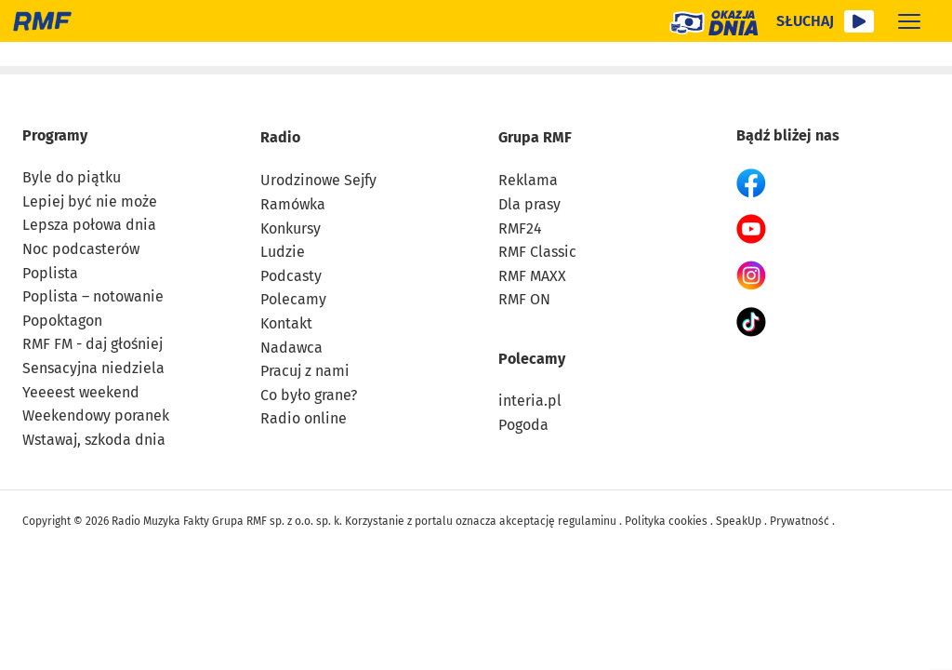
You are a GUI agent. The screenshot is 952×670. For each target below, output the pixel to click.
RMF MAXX (532, 275)
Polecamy (293, 299)
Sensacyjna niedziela (93, 367)
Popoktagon (62, 319)
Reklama (528, 180)
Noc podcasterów (80, 248)
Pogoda (523, 424)
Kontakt (286, 322)
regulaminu (587, 521)
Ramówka (292, 203)
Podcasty (291, 275)
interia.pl (530, 400)
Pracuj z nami (305, 370)
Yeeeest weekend (80, 391)
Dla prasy (529, 203)
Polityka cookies (666, 521)
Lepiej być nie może (89, 200)
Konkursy (290, 227)
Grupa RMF (535, 136)
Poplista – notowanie (93, 295)
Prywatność (799, 521)
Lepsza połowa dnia (89, 225)
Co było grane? (308, 394)
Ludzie (282, 251)
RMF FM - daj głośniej (92, 344)
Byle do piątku (71, 176)
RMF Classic (537, 251)
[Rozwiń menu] (909, 21)
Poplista (50, 272)
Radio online (303, 418)
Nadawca (291, 346)
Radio (280, 136)
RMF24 (520, 227)
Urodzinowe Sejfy (318, 180)
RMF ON (524, 299)
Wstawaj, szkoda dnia (93, 439)
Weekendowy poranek (95, 414)
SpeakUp (738, 521)
